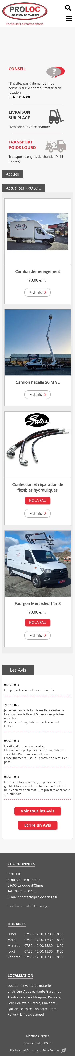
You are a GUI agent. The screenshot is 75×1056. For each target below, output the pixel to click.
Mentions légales (37, 1036)
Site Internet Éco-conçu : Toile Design (37, 1050)
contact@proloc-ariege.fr (38, 897)
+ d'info (38, 292)
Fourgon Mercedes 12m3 (38, 603)
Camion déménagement (37, 271)
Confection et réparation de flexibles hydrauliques (37, 487)
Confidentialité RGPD (37, 1043)
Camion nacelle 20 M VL (37, 382)
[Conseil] (56, 73)
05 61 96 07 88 (19, 97)
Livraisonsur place (19, 114)
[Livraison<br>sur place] (56, 116)
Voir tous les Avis (37, 811)
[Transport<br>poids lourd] (56, 146)
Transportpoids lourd (22, 144)
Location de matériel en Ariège (28, 906)
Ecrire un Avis (37, 825)
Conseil (17, 68)
